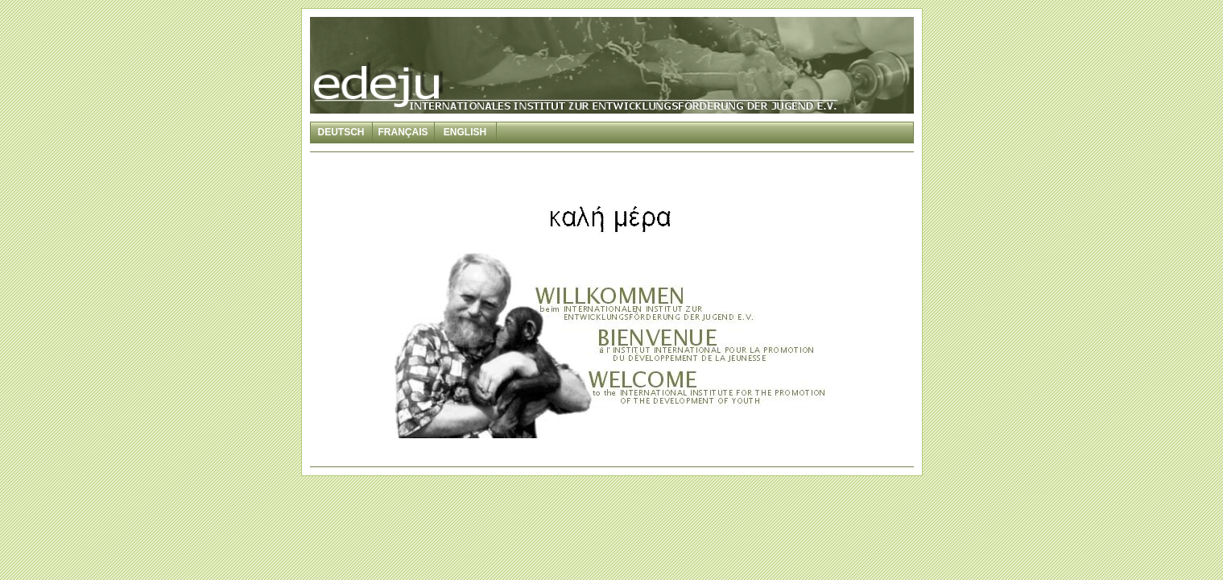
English (465, 132)
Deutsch (340, 132)
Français (403, 132)
